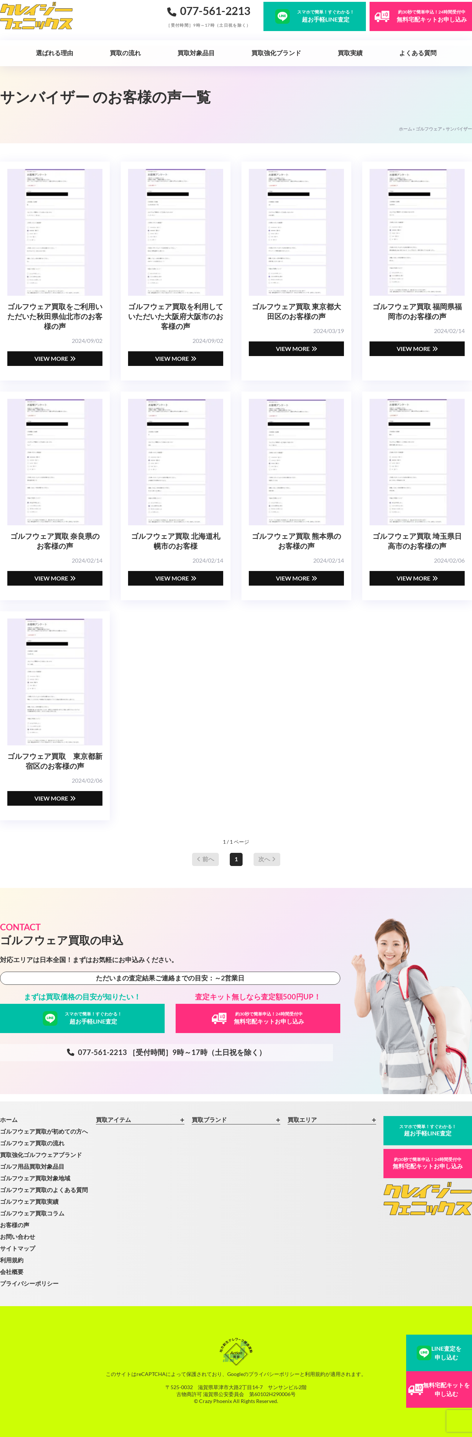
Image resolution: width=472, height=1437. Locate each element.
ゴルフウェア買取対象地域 (35, 1178)
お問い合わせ (17, 1236)
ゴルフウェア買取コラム (32, 1213)
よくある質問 (418, 53)
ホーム (405, 129)
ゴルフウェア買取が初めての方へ (44, 1131)
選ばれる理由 (54, 53)
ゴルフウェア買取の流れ (32, 1142)
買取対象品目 (196, 53)
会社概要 (11, 1271)
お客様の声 (14, 1224)
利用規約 (11, 1259)
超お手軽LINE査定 (427, 1130)
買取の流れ (125, 53)
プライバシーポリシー (29, 1283)
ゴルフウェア (429, 129)
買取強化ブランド (276, 53)
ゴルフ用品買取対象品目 (32, 1166)
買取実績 (350, 53)
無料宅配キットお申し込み (427, 1163)
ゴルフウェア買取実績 (29, 1201)
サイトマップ (17, 1248)
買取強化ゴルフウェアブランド (41, 1154)
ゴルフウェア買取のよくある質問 (44, 1189)
